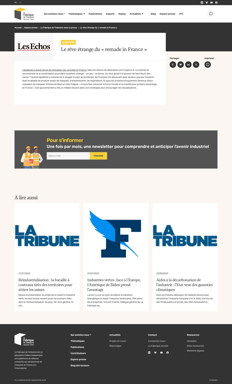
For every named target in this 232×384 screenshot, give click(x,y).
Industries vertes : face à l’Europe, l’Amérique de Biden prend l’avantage (114, 284)
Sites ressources (195, 345)
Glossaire (191, 341)
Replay (122, 13)
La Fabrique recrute (158, 345)
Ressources (193, 334)
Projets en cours (117, 341)
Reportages (115, 345)
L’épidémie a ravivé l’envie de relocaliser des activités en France (54, 70)
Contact (152, 334)
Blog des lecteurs (80, 365)
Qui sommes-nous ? (54, 13)
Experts (110, 13)
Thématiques (75, 13)
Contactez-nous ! (157, 341)
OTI (181, 13)
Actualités (135, 13)
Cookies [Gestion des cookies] (213, 380)
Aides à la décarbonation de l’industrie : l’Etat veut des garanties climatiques (184, 284)
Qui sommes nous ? (81, 334)
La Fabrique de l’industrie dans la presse (58, 27)
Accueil (18, 27)
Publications (95, 13)
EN (20, 2)
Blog (153, 13)
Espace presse (167, 13)
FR (16, 2)
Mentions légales (195, 350)
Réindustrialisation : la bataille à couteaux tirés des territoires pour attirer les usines (45, 284)
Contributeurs (78, 353)
